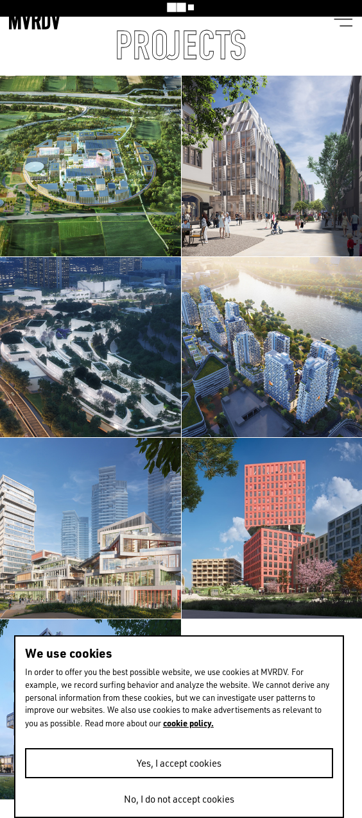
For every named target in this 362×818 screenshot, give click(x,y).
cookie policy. (188, 722)
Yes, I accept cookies (179, 763)
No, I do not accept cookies (179, 799)
